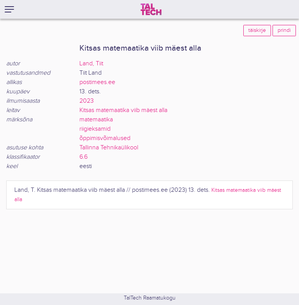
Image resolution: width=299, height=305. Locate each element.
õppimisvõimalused (104, 138)
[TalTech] (151, 9)
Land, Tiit (91, 63)
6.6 (83, 157)
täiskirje (257, 30)
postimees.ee (97, 82)
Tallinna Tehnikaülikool (108, 147)
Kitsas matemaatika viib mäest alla (123, 110)
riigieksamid (95, 129)
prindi (284, 30)
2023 (86, 101)
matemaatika (96, 119)
